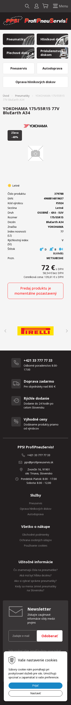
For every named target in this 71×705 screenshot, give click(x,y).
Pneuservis (35, 503)
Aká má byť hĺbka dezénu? (36, 575)
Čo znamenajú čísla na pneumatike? (35, 570)
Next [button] (66, 331)
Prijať (35, 685)
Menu (59, 6)
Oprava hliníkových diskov (35, 508)
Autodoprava (35, 514)
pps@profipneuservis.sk (38, 462)
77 (61, 231)
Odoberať (49, 636)
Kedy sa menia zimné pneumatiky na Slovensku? (35, 588)
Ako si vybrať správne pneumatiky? (35, 581)
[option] (35, 330)
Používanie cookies (35, 545)
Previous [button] (5, 331)
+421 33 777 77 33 (38, 455)
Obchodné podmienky (35, 534)
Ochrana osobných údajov (36, 540)
